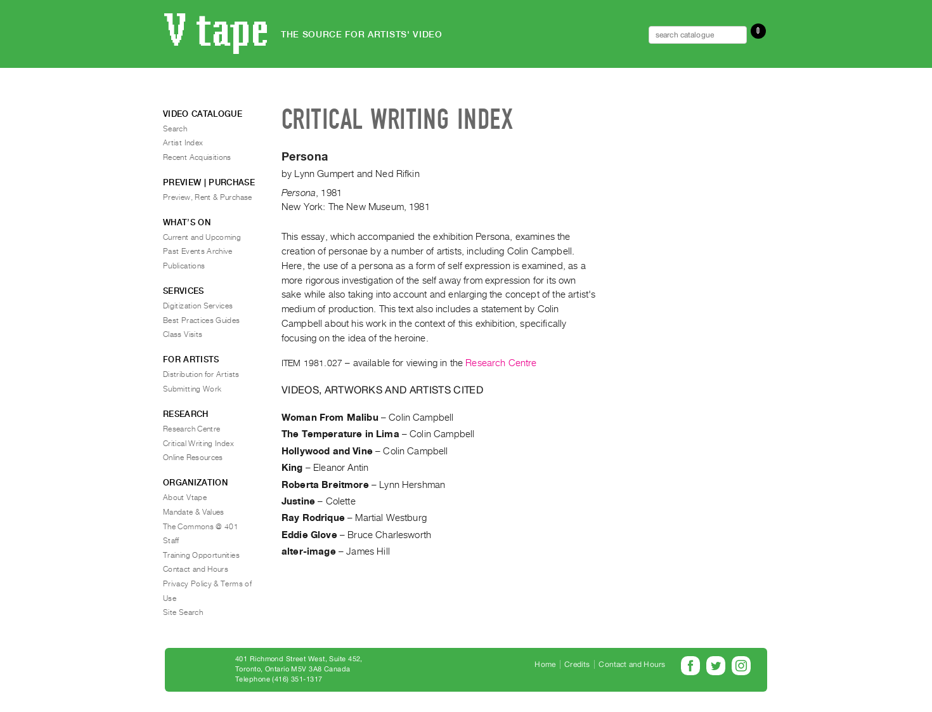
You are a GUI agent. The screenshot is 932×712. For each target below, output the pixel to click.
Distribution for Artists (201, 374)
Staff (171, 540)
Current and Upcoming (202, 237)
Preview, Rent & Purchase (207, 197)
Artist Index (183, 142)
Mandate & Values (193, 512)
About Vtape (185, 497)
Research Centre (500, 363)
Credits (577, 664)
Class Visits (182, 334)
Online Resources (193, 457)
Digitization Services (198, 305)
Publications (184, 265)
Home (544, 664)
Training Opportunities (201, 555)
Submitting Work (192, 389)
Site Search (183, 612)
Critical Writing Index (198, 443)
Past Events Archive (198, 251)
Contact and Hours (195, 569)
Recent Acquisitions (197, 157)
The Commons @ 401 (200, 526)
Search (175, 128)
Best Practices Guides (201, 320)
